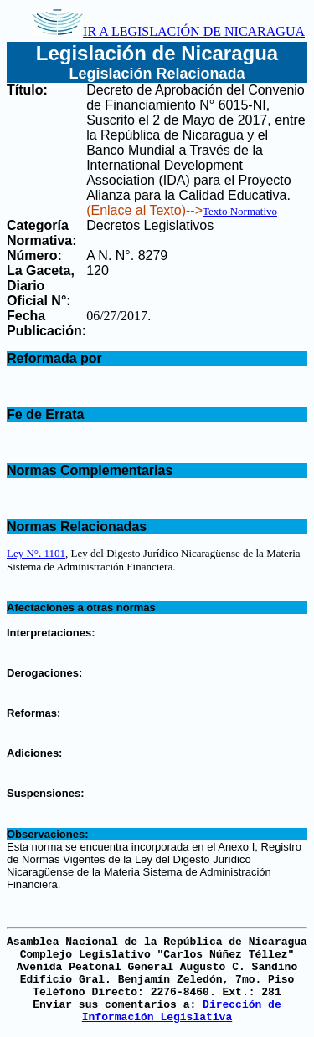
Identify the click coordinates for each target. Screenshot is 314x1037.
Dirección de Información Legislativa (181, 1011)
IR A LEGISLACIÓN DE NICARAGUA (168, 31)
